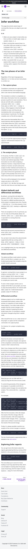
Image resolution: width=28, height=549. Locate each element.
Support (3, 509)
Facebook (4, 525)
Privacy (4, 534)
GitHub (3, 521)
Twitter (3, 523)
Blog (2, 518)
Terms (3, 536)
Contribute (4, 501)
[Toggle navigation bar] (2, 6)
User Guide (4, 494)
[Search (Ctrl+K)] (25, 6)
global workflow (11, 356)
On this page (5, 18)
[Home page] (2, 11)
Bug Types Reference (7, 498)
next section (13, 439)
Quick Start (4, 491)
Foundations (4, 496)
